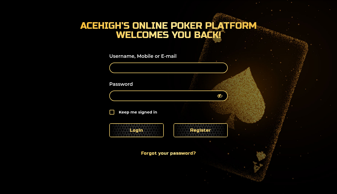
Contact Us (316, 9)
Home (172, 9)
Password (121, 84)
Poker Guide (270, 10)
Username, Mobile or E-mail (143, 56)
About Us (203, 9)
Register (200, 130)
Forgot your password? (168, 153)
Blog (233, 9)
